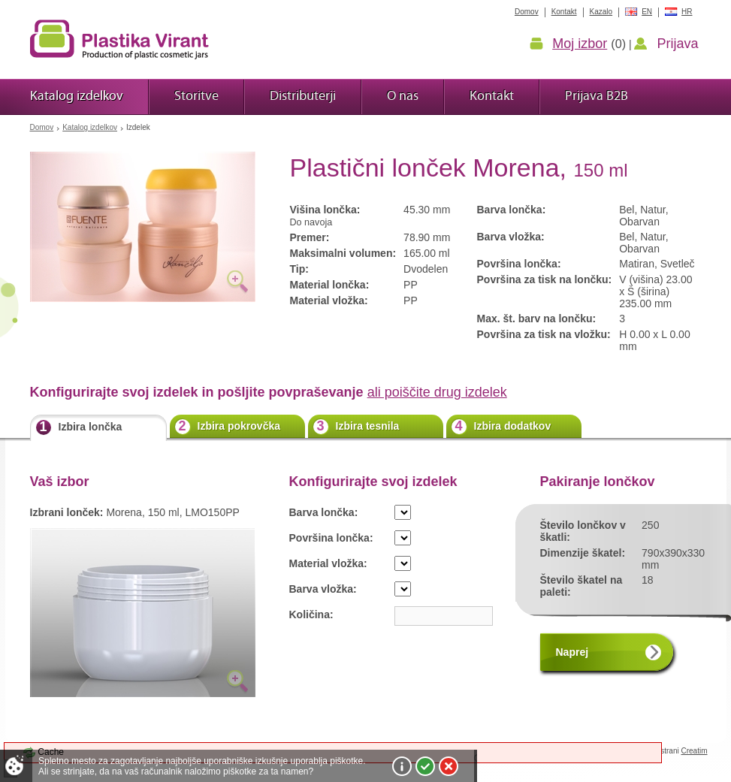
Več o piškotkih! (402, 766)
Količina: (311, 614)
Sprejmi (425, 766)
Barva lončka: (323, 512)
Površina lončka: (331, 538)
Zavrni (448, 766)
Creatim (694, 751)
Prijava (677, 43)
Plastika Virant (119, 39)
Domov (42, 127)
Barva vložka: (323, 589)
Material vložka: (328, 563)
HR (686, 12)
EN (647, 12)
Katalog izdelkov (89, 127)
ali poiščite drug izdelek (437, 392)
